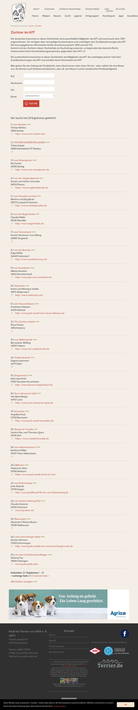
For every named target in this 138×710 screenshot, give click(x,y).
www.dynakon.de (24, 510)
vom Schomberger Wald (27, 537)
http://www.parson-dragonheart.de (33, 385)
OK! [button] (125, 704)
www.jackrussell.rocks (26, 564)
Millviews (19, 465)
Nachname (17, 83)
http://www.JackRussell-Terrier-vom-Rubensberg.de (41, 492)
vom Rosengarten (23, 160)
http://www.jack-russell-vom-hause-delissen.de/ (40, 313)
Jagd (121, 16)
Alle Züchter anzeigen (22, 582)
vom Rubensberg (23, 483)
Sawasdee (19, 411)
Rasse (14, 97)
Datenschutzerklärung (118, 643)
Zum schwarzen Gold (26, 393)
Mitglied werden (92, 9)
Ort (13, 90)
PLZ (13, 77)
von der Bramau (22, 250)
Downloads (49, 9)
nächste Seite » (41, 576)
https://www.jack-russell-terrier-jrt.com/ (35, 475)
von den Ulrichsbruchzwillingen (31, 555)
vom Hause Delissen (24, 304)
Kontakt (109, 11)
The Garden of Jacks (24, 322)
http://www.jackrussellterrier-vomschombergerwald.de (44, 546)
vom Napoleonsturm (25, 447)
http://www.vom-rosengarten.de (32, 170)
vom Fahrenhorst (22, 232)
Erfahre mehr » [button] (60, 706)
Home (35, 16)
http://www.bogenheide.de (29, 224)
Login (106, 9)
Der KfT (36, 9)
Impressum (103, 643)
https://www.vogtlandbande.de (31, 188)
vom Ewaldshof (22, 268)
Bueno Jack (20, 519)
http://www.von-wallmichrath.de (32, 349)
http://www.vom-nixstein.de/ (30, 134)
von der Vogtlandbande (26, 178)
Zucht (68, 16)
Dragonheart (21, 376)
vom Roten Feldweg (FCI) (28, 501)
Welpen (46, 16)
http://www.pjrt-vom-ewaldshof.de (33, 277)
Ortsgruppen (92, 16)
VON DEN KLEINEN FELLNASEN (29, 143)
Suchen (121, 9)
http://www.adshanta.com (29, 295)
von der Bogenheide (24, 214)
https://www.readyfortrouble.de (32, 439)
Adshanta (20, 286)
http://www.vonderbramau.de (31, 259)
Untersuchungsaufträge (70, 9)
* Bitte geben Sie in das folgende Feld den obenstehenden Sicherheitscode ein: (69, 685)
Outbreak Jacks (22, 358)
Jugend (78, 16)
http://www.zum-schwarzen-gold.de (34, 403)
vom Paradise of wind (25, 196)
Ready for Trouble (24, 429)
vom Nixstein (19, 125)
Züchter (38, 26)
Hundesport (109, 16)
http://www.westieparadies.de (31, 206)
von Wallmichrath (24, 340)
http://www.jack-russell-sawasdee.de (34, 421)
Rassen (57, 16)
